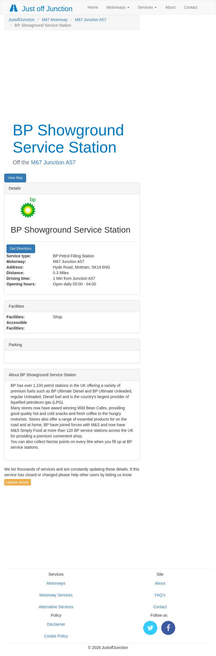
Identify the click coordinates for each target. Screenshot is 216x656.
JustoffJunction (21, 19)
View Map (15, 178)
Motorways (117, 7)
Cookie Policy (56, 636)
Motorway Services (55, 595)
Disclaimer (56, 624)
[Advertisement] (72, 75)
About (170, 7)
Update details (17, 482)
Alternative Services (56, 607)
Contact (190, 7)
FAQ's (160, 595)
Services (147, 7)
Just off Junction (41, 9)
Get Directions (20, 249)
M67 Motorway (55, 19)
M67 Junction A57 (90, 19)
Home (93, 7)
